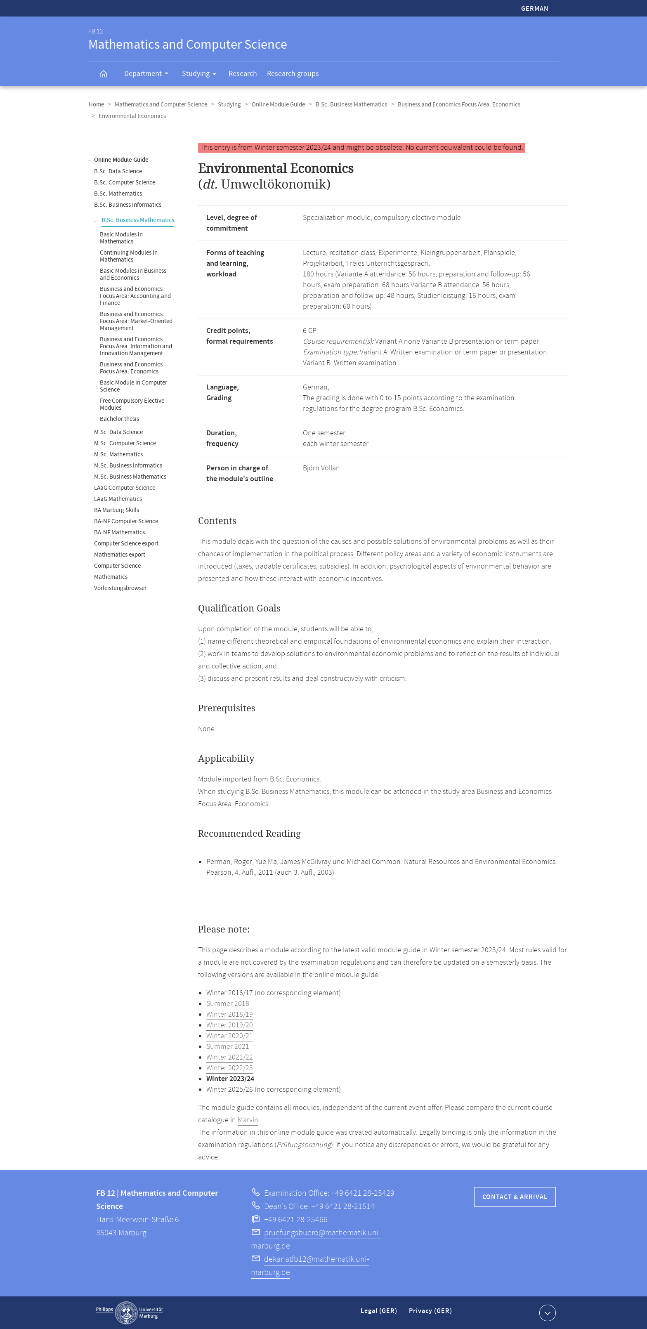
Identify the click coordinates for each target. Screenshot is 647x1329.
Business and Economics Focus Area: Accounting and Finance (135, 296)
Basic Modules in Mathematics (121, 237)
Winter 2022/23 (229, 1068)
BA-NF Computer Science (126, 521)
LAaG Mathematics (118, 499)
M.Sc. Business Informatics (128, 465)
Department (149, 74)
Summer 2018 (227, 1003)
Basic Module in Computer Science (133, 385)
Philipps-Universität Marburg (129, 1312)
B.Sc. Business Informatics (127, 204)
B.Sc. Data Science (118, 171)
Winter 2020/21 (229, 1036)
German (535, 9)
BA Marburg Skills (116, 510)
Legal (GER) (380, 1314)
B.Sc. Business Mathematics (347, 105)
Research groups (293, 73)
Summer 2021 (227, 1046)
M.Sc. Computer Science (125, 443)
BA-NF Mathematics (119, 532)
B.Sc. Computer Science (124, 182)
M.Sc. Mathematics (118, 454)
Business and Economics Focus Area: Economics (454, 105)
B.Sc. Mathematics (118, 193)
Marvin (248, 1120)
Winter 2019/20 (229, 1025)
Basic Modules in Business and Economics (133, 274)
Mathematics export (119, 554)
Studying (202, 75)
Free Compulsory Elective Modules (132, 404)
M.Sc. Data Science (118, 432)
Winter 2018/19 (229, 1014)
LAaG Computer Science (124, 487)
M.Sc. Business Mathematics (130, 476)
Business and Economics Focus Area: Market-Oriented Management (136, 321)
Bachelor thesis (119, 419)
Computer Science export (126, 543)
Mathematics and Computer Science (159, 105)
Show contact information (546, 1312)
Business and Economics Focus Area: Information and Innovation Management (136, 346)
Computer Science (117, 565)
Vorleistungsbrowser (120, 588)
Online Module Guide (275, 105)
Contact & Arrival (515, 1196)
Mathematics (111, 577)
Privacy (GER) (431, 1314)
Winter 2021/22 (229, 1057)
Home (96, 105)
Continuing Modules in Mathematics (129, 255)
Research (243, 73)
